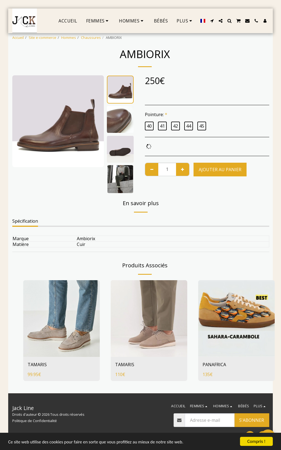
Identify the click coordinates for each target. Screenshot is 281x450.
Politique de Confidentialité (34, 420)
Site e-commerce (42, 37)
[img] (61, 318)
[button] (212, 21)
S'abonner (251, 420)
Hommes (68, 37)
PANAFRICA (214, 365)
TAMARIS (37, 365)
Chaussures (91, 37)
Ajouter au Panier (220, 170)
